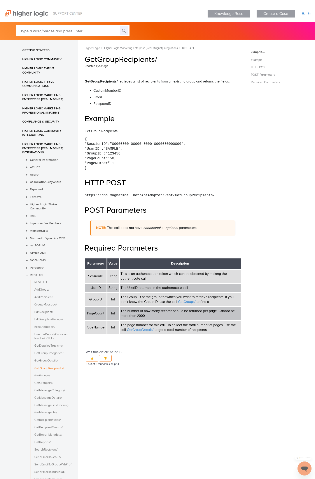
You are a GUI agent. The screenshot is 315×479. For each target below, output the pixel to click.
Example (256, 60)
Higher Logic (92, 48)
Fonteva (36, 197)
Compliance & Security (40, 121)
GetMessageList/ (45, 412)
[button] (92, 358)
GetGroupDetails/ (46, 360)
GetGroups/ (42, 375)
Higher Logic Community (42, 59)
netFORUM (37, 245)
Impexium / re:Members (45, 223)
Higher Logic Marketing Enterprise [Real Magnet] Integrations (42, 148)
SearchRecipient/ (46, 449)
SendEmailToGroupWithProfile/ (53, 464)
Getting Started (36, 50)
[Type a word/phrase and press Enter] (73, 30)
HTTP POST (259, 67)
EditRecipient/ (43, 312)
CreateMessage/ (45, 304)
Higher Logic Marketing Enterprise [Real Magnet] (42, 97)
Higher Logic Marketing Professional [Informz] (41, 110)
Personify (37, 267)
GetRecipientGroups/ (48, 427)
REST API (36, 275)
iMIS (33, 216)
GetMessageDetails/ (48, 398)
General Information (44, 160)
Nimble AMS (38, 253)
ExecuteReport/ (44, 327)
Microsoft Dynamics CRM (47, 238)
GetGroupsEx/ (43, 383)
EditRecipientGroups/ (48, 319)
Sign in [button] (306, 13)
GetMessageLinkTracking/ (51, 405)
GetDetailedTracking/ (48, 345)
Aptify (34, 174)
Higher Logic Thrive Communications (38, 83)
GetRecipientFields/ (47, 420)
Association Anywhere (45, 182)
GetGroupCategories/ (48, 353)
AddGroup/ (41, 289)
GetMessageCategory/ (49, 390)
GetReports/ (42, 442)
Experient (36, 189)
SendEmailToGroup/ (47, 457)
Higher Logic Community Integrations (42, 132)
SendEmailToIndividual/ (49, 472)
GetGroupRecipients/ (49, 368)
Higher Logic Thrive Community (38, 70)
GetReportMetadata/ (48, 435)
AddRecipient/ (43, 297)
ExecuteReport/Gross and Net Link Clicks (51, 336)
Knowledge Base (228, 13)
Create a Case (275, 13)
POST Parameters (263, 75)
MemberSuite (39, 230)
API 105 (35, 167)
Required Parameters (265, 82)
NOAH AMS (38, 260)
